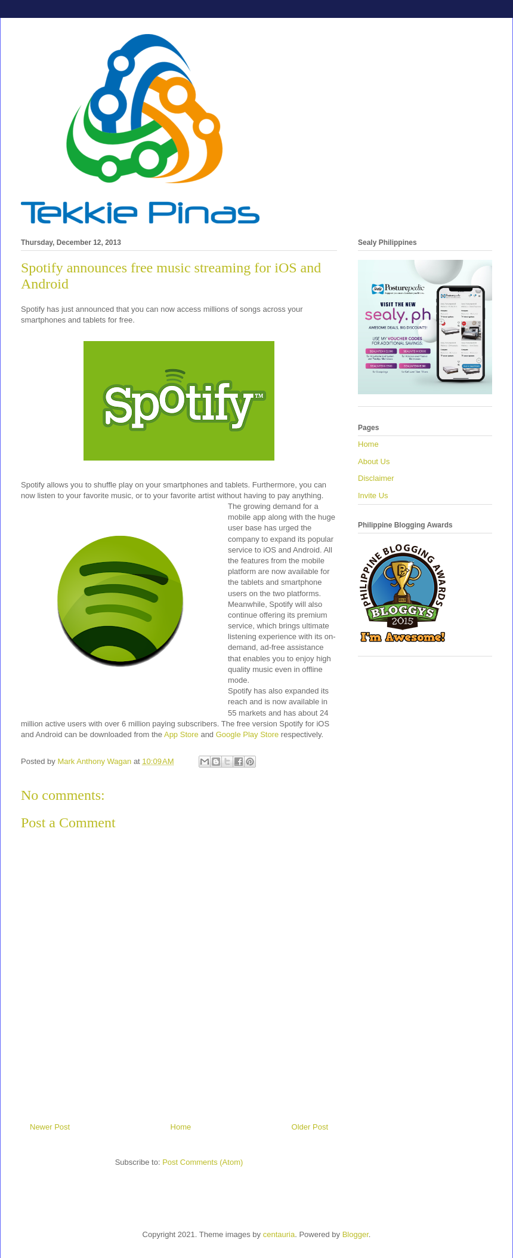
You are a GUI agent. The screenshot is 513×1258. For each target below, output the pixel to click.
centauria (279, 1234)
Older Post (310, 1126)
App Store (181, 734)
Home (181, 1126)
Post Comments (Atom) (202, 1162)
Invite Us (373, 495)
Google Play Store (247, 734)
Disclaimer (376, 478)
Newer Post (50, 1126)
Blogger (355, 1234)
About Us (374, 461)
